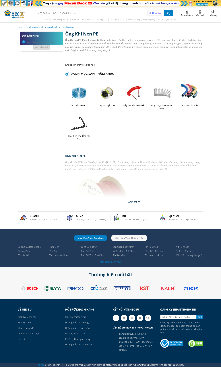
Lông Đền (54, 249)
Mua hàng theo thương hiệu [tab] (130, 240)
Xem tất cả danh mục (110, 264)
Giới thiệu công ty (27, 319)
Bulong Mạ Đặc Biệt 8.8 (30, 249)
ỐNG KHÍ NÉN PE (75, 156)
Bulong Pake (24, 253)
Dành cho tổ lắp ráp (117, 19)
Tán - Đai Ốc (24, 258)
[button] (134, 202)
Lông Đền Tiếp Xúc (154, 253)
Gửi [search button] (200, 319)
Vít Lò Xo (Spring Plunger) (189, 258)
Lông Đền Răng (89, 249)
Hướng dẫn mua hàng (77, 325)
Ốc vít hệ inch (74, 19)
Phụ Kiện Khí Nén (36, 27)
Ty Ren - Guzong (185, 253)
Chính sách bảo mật (28, 336)
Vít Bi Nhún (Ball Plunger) (126, 253)
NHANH (35, 217)
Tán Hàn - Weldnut (59, 258)
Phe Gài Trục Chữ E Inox (94, 258)
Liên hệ (21, 341)
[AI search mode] (155, 13)
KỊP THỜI (175, 217)
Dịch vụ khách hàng (75, 336)
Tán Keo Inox (151, 249)
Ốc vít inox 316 (87, 19)
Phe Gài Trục (88, 253)
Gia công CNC (102, 19)
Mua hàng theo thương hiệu (55, 19)
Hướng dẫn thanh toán (77, 330)
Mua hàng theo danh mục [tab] (90, 240)
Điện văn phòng (149, 19)
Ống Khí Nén (52, 27)
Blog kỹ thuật (25, 325)
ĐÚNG (81, 217)
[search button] (168, 13)
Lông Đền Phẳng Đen (124, 249)
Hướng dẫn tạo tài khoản (78, 347)
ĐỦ (125, 217)
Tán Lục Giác (119, 258)
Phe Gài (53, 253)
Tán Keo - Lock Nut (155, 258)
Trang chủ (22, 27)
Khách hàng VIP (26, 330)
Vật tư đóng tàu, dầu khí (167, 19)
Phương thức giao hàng (77, 341)
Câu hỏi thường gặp (75, 319)
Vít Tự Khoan (183, 249)
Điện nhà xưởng (134, 19)
